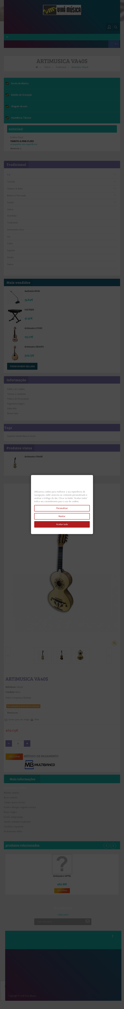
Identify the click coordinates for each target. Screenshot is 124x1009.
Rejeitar (62, 516)
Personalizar (62, 508)
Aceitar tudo (62, 524)
